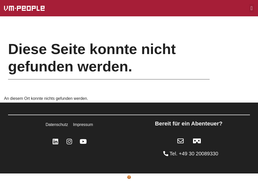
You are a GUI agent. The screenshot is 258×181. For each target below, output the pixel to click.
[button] (251, 8)
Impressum (83, 124)
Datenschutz (57, 124)
